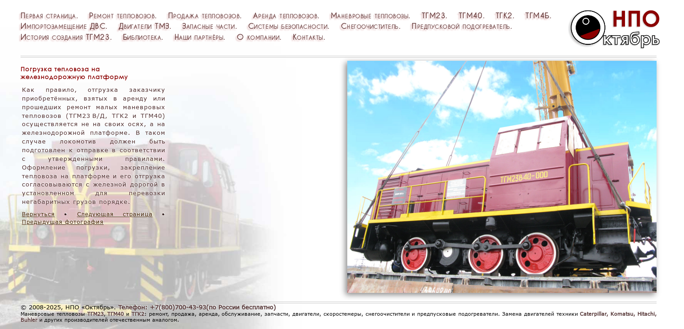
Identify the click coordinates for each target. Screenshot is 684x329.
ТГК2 (504, 15)
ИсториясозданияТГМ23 (65, 37)
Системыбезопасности (288, 26)
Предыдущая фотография (63, 221)
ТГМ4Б (537, 15)
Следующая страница (115, 214)
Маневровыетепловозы (370, 15)
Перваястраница (48, 15)
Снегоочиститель (370, 26)
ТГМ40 (471, 15)
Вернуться (38, 214)
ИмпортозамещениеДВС (63, 26)
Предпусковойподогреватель (461, 26)
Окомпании (258, 37)
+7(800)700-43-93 (178, 307)
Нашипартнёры (199, 37)
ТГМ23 (434, 15)
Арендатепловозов (285, 15)
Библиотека (142, 37)
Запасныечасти (208, 26)
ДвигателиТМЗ (144, 26)
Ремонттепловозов (122, 15)
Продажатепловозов (204, 15)
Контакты (308, 37)
